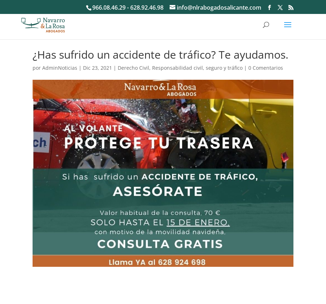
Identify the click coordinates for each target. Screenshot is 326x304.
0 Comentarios (265, 67)
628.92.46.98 (147, 7)
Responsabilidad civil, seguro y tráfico (197, 67)
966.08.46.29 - (111, 7)
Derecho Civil (133, 67)
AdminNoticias (59, 67)
